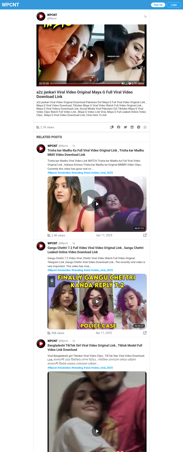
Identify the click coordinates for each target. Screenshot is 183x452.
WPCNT (10, 5)
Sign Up (158, 4)
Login (174, 4)
